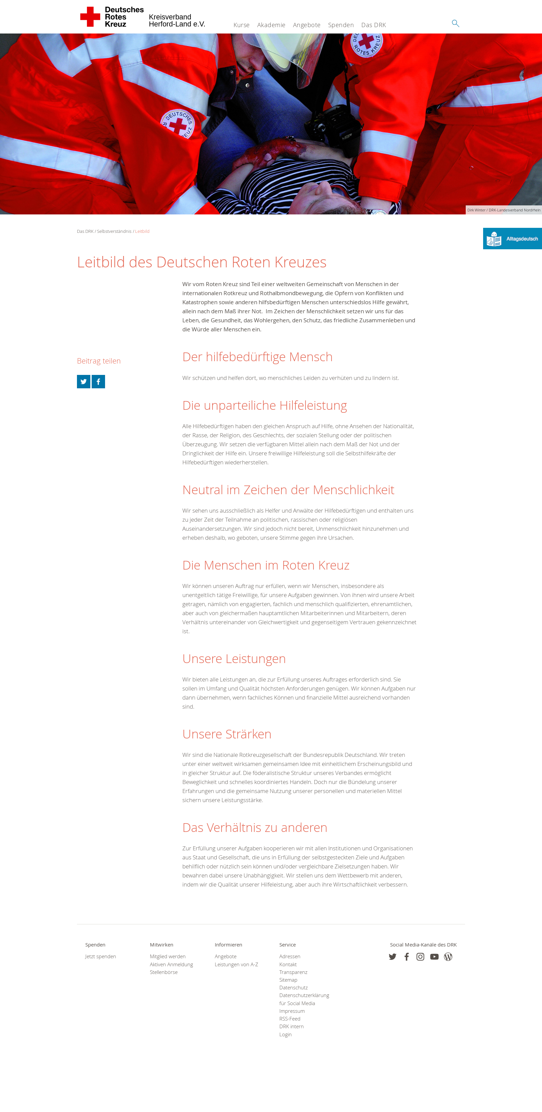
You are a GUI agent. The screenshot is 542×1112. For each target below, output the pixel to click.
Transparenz (293, 972)
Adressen (289, 956)
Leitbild (142, 231)
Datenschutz (293, 987)
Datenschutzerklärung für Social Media (303, 999)
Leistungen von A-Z (236, 964)
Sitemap (288, 980)
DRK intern (291, 1026)
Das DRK (373, 25)
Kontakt (288, 964)
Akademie (271, 25)
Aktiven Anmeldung (171, 964)
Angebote (307, 25)
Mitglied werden (168, 956)
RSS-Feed (289, 1019)
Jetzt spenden (100, 956)
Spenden (341, 25)
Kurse (242, 25)
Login (285, 1034)
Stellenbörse (164, 972)
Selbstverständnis (114, 231)
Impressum (292, 1011)
